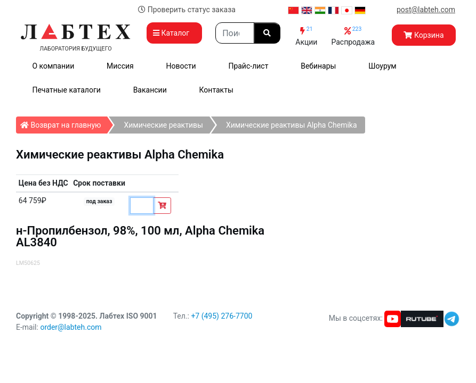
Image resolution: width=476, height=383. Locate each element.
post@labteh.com (426, 9)
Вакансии (150, 90)
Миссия (120, 66)
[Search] (234, 33)
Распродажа (353, 36)
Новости (181, 66)
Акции (306, 36)
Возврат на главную (63, 122)
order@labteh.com (70, 327)
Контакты (216, 90)
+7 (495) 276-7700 (221, 316)
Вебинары (318, 66)
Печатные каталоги (66, 90)
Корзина (423, 35)
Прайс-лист (248, 66)
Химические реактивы (163, 125)
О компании (53, 66)
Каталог (174, 33)
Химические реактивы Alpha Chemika (291, 125)
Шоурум (382, 66)
